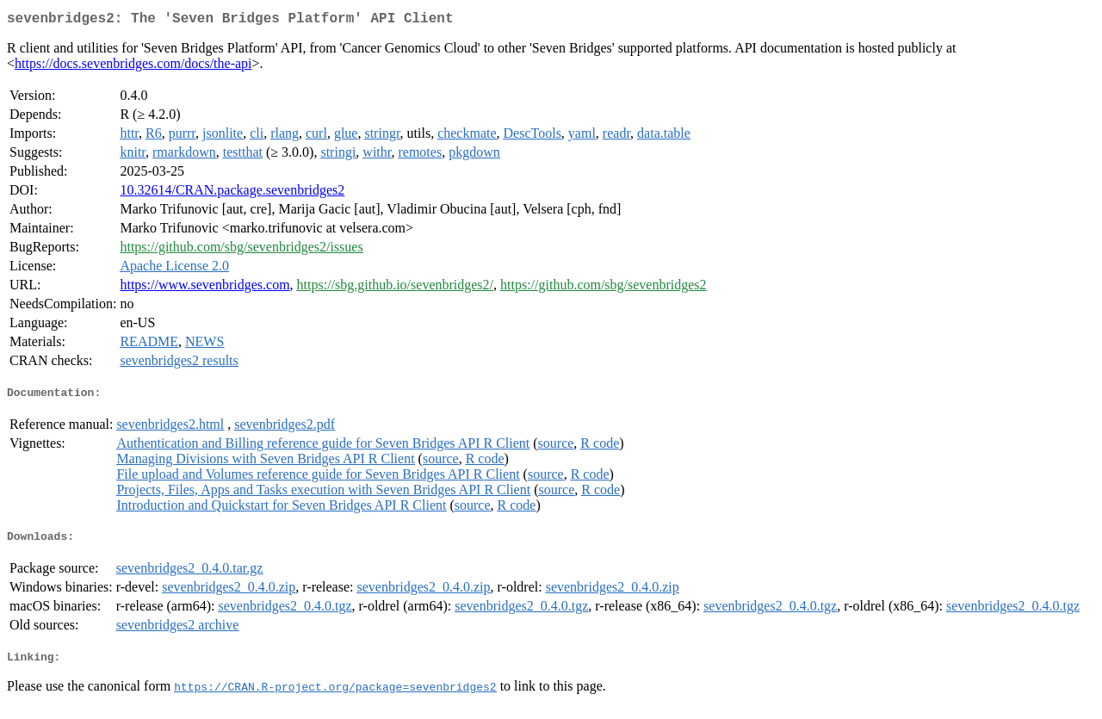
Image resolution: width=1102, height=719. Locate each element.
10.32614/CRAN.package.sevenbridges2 (232, 193)
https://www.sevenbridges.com (204, 288)
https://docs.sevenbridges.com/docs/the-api (133, 66)
